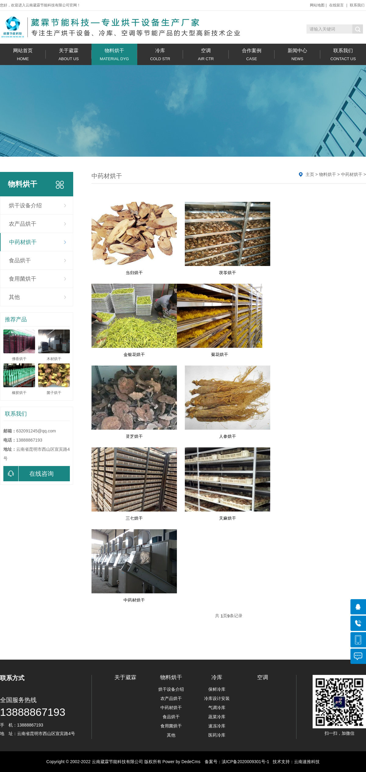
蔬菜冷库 (216, 717)
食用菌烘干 (22, 279)
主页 (310, 174)
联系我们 (357, 5)
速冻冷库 (216, 726)
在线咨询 (28, 473)
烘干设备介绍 (25, 205)
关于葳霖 (69, 54)
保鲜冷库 (216, 689)
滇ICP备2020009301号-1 (245, 761)
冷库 (160, 54)
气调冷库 (216, 707)
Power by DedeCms (181, 761)
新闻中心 (297, 54)
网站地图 (317, 5)
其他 (14, 297)
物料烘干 (114, 54)
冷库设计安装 (217, 698)
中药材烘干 (23, 242)
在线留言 (336, 5)
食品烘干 (20, 260)
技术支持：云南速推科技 (294, 761)
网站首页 (23, 54)
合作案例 (251, 54)
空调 (206, 54)
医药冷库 (216, 735)
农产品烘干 (22, 224)
